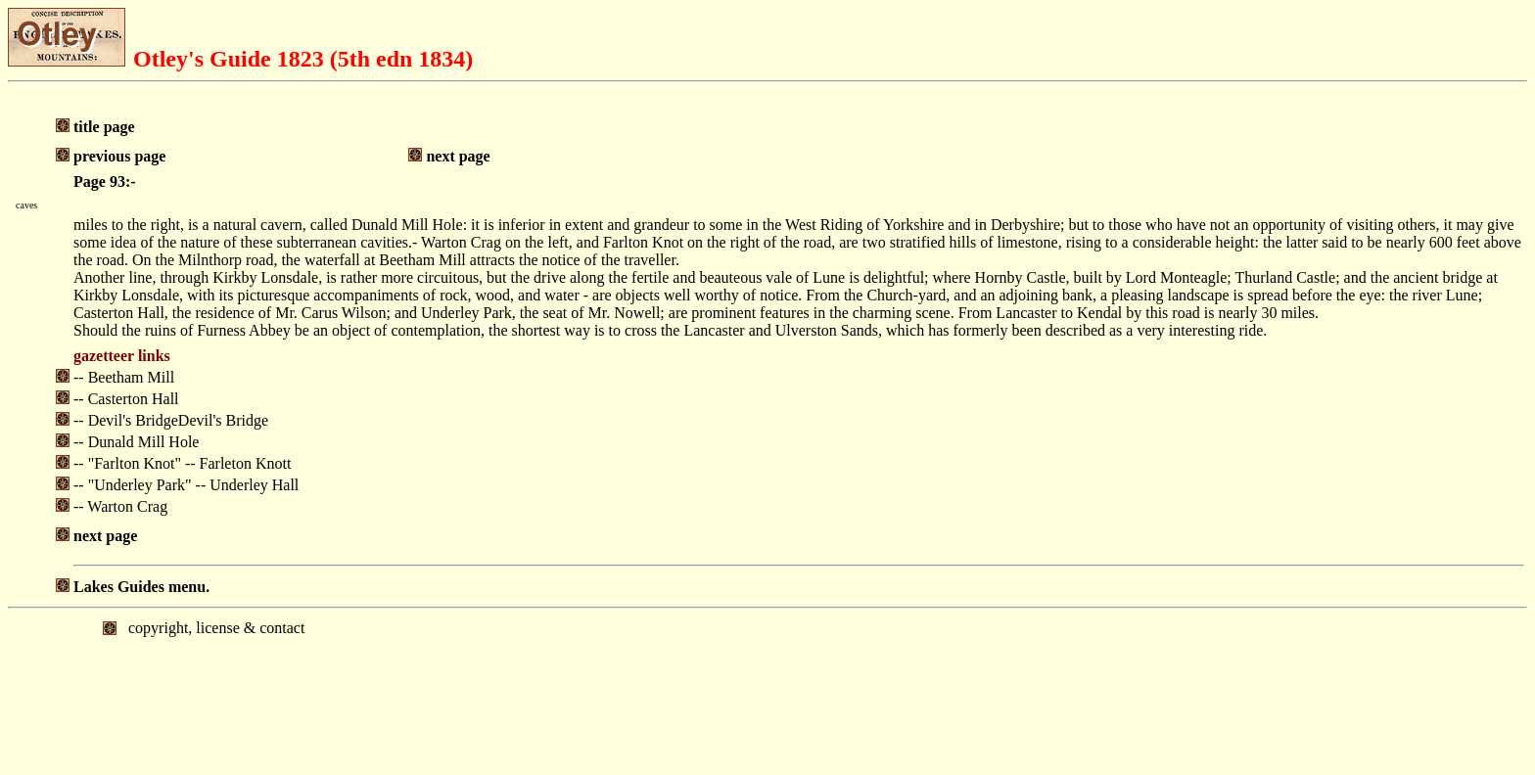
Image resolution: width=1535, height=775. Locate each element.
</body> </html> (767, 689)
